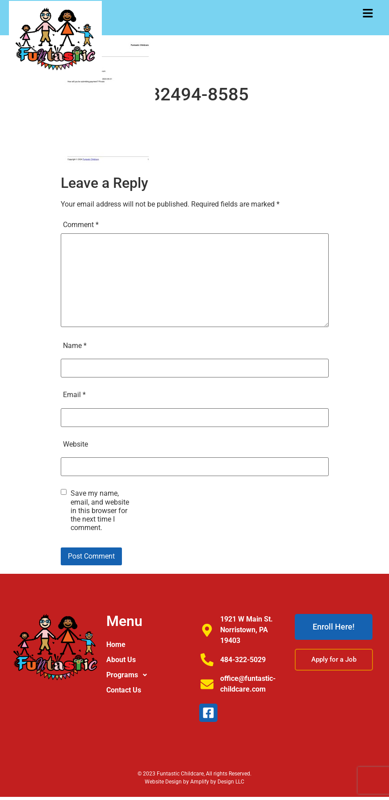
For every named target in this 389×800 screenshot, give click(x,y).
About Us (121, 659)
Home (115, 644)
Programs (129, 675)
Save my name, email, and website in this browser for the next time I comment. (100, 510)
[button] (367, 14)
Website (75, 444)
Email (74, 394)
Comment (81, 224)
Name (75, 345)
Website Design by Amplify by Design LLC (194, 782)
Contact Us (123, 690)
